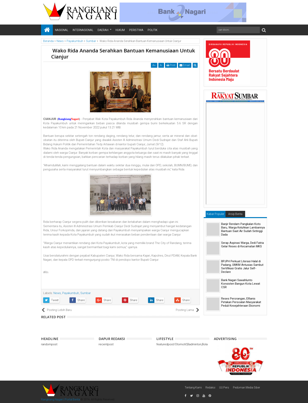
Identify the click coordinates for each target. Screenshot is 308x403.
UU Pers (224, 387)
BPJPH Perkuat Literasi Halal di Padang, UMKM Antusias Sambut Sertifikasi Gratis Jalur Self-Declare (242, 267)
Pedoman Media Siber (246, 387)
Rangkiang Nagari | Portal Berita (60, 399)
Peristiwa (136, 30)
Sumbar (85, 293)
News (57, 293)
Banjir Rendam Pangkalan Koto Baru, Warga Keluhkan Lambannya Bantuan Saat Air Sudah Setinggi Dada (243, 229)
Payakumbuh (70, 293)
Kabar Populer (215, 214)
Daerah (103, 30)
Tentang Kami (193, 387)
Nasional (61, 30)
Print (171, 65)
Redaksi (210, 387)
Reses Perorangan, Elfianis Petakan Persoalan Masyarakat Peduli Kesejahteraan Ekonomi (241, 302)
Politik (152, 30)
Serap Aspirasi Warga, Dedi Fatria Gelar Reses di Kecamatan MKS (242, 244)
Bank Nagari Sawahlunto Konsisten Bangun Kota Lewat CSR (240, 283)
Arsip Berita (235, 214)
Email (185, 65)
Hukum (120, 30)
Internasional (83, 30)
